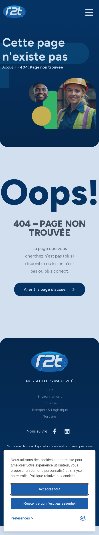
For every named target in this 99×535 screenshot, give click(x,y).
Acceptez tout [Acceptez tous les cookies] (49, 489)
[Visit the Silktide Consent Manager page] (83, 518)
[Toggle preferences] (22, 518)
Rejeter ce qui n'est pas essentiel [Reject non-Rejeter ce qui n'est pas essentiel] (49, 503)
